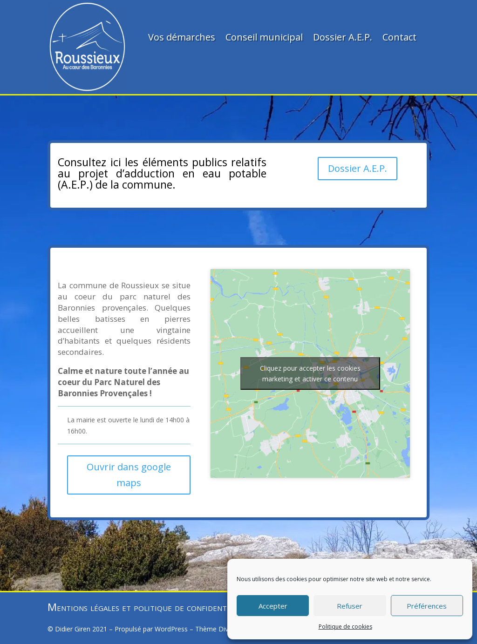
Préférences (427, 605)
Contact (399, 37)
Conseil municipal (264, 37)
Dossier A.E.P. (342, 37)
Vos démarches (181, 37)
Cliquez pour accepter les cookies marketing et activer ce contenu (310, 373)
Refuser (349, 605)
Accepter (273, 605)
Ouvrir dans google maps (129, 475)
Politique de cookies (345, 626)
